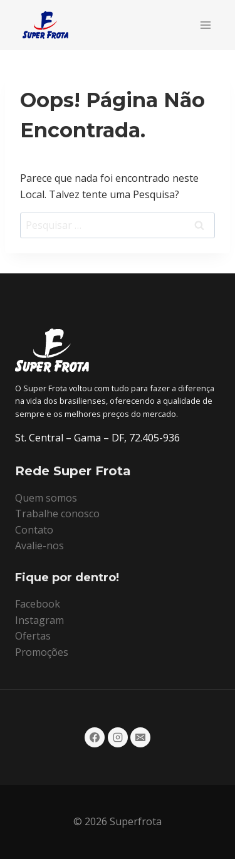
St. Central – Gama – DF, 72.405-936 (97, 438)
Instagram (39, 620)
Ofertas (33, 636)
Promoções (41, 652)
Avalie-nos (39, 545)
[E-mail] (140, 737)
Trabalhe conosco (57, 513)
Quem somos (46, 498)
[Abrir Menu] (205, 24)
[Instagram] (118, 737)
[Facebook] (95, 737)
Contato (34, 530)
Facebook (37, 604)
